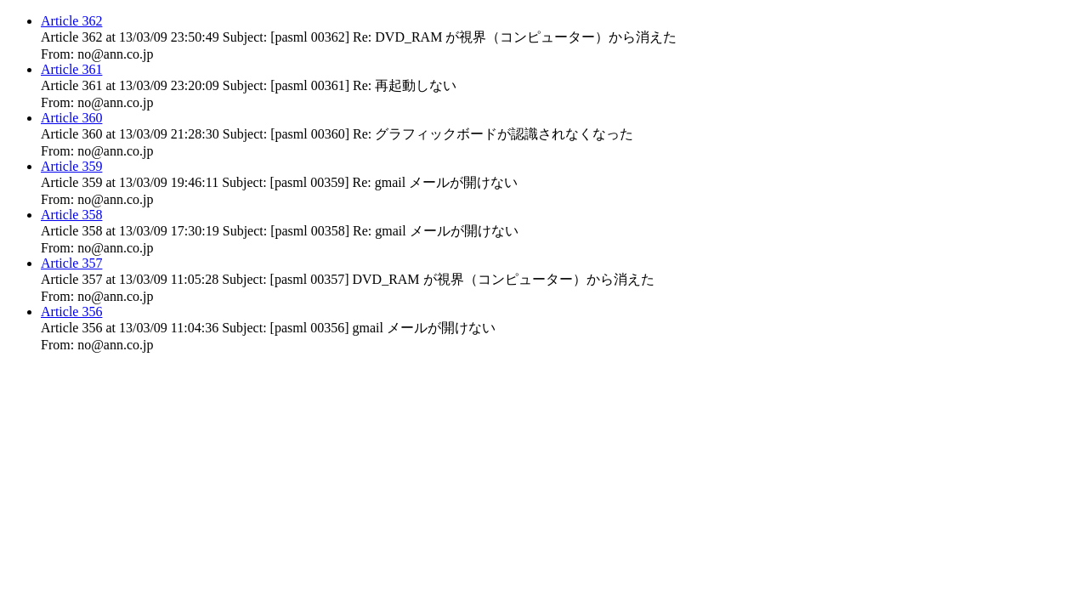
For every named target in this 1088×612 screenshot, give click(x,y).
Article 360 (71, 117)
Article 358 (71, 214)
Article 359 (71, 166)
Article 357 (71, 263)
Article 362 (71, 21)
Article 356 (71, 311)
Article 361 (71, 69)
